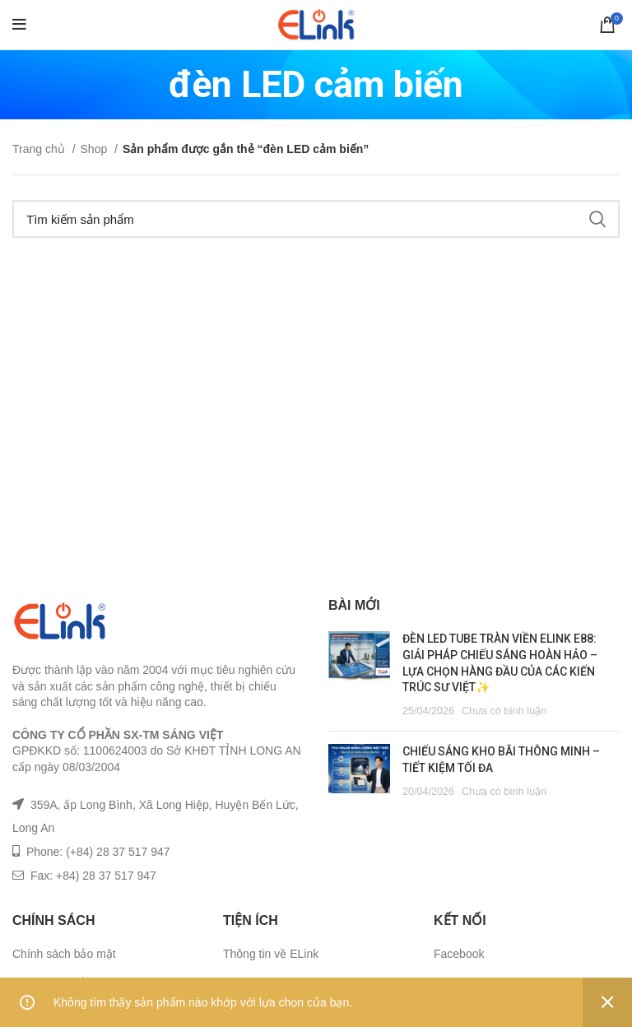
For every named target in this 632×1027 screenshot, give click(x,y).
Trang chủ (40, 149)
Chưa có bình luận (504, 711)
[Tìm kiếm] (316, 219)
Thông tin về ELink (270, 953)
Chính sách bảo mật (64, 953)
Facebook (459, 953)
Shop (96, 149)
